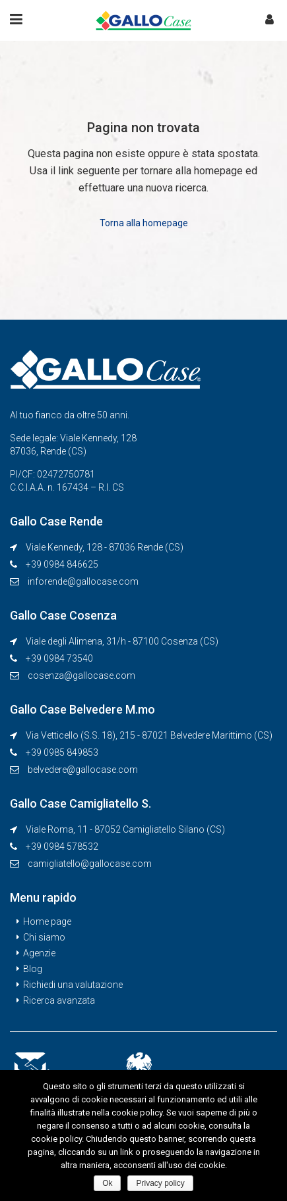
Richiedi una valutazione (73, 984)
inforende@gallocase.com (83, 581)
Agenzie (39, 953)
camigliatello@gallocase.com (90, 863)
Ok (107, 1183)
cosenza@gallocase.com (81, 675)
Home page (47, 921)
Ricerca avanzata (59, 1000)
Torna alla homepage (144, 223)
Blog (32, 969)
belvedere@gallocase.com (83, 769)
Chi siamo (44, 937)
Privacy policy (160, 1183)
